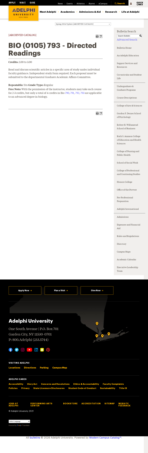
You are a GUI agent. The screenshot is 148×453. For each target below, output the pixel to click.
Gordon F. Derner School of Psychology (129, 115)
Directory (121, 244)
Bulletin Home (124, 48)
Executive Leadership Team (127, 269)
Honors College (124, 182)
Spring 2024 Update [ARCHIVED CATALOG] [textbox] (74, 24)
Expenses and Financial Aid (128, 227)
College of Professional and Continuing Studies (128, 172)
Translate (23, 425)
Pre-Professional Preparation (125, 199)
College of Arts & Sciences (129, 106)
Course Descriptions (127, 98)
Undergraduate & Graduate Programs (126, 88)
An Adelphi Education (128, 56)
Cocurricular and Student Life (129, 77)
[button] (119, 4)
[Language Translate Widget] (19, 421)
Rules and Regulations (128, 236)
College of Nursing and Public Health (128, 153)
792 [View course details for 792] (77, 93)
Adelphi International (128, 209)
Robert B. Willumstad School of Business (127, 127)
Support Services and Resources (127, 65)
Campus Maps (124, 252)
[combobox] (83, 24)
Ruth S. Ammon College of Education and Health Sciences (129, 140)
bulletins (35, 437)
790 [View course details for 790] (67, 93)
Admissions (123, 217)
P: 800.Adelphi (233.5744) (28, 339)
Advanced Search (127, 40)
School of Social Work (127, 163)
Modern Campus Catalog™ (105, 437)
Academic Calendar (126, 260)
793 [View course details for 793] (82, 93)
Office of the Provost (127, 190)
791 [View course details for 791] (72, 93)
